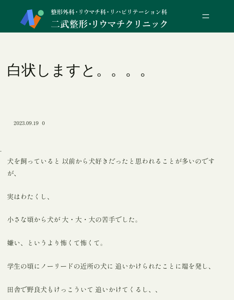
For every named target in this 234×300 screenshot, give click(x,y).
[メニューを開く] (206, 16)
